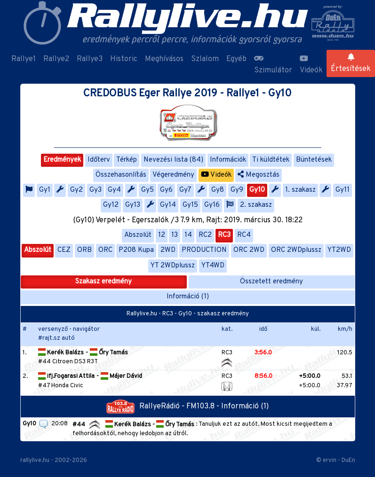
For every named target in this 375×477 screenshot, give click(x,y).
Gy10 (257, 190)
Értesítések (351, 63)
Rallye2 (56, 59)
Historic (123, 59)
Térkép (126, 160)
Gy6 (166, 190)
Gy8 (217, 190)
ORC (105, 250)
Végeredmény (173, 175)
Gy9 (237, 190)
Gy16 (212, 205)
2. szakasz (256, 205)
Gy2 (76, 190)
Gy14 (168, 205)
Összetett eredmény (271, 281)
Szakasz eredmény (103, 281)
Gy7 (185, 190)
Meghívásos (164, 59)
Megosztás (258, 175)
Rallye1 (23, 59)
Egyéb (236, 59)
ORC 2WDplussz (296, 250)
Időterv (99, 160)
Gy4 (114, 190)
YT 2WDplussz (173, 265)
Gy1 (44, 190)
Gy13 (132, 205)
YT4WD (212, 265)
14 (188, 235)
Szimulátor (273, 65)
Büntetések (314, 160)
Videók (311, 65)
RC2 (205, 235)
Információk (228, 160)
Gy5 (147, 190)
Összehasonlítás (121, 175)
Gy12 (111, 205)
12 (161, 235)
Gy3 (95, 190)
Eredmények (62, 160)
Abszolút (138, 235)
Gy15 (190, 205)
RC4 (244, 235)
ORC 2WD (248, 250)
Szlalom (205, 59)
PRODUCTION (204, 250)
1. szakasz (300, 190)
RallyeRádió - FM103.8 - (163, 406)
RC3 (224, 235)
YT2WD (339, 250)
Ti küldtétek (270, 160)
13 (174, 235)
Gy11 (342, 190)
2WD (168, 250)
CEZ (64, 250)
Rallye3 (90, 59)
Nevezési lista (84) (173, 160)
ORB (84, 250)
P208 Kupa (136, 250)
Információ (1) (188, 296)
